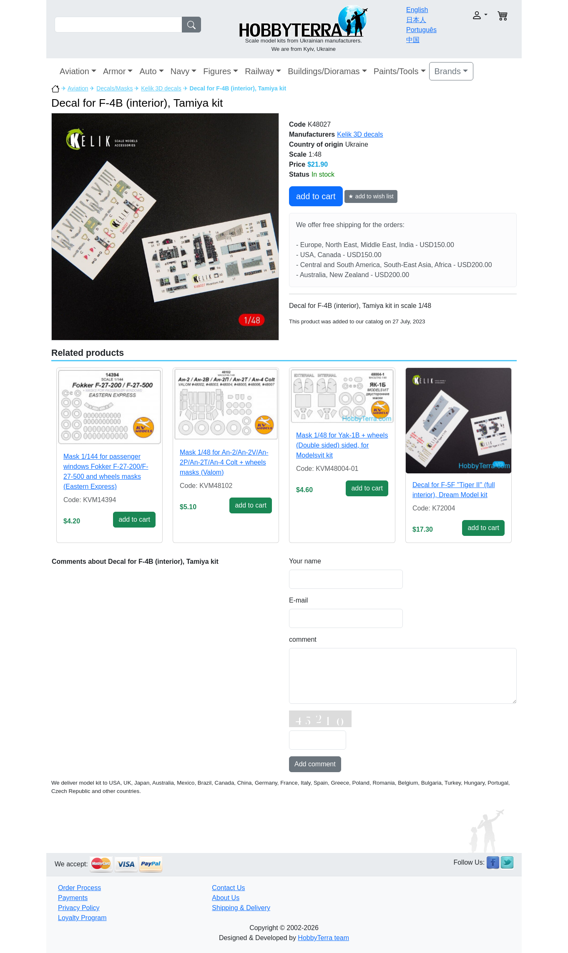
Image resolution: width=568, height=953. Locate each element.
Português (421, 29)
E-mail (298, 600)
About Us (225, 897)
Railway (259, 71)
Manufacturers (312, 134)
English (417, 9)
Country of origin (316, 144)
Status (299, 174)
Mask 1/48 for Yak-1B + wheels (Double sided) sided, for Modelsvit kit (342, 445)
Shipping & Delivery (241, 907)
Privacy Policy (79, 907)
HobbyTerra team (323, 937)
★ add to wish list (371, 196)
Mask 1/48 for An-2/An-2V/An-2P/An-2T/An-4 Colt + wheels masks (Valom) (224, 462)
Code (297, 124)
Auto (147, 71)
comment (303, 639)
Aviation (74, 71)
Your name (305, 561)
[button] (466, 15)
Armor (114, 71)
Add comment (315, 764)
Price (297, 164)
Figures (217, 71)
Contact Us (228, 887)
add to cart (316, 196)
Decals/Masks (114, 88)
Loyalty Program (82, 917)
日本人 (416, 19)
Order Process (79, 887)
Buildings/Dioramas (323, 71)
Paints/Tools (396, 71)
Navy (180, 71)
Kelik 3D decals (161, 88)
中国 (413, 39)
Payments (73, 897)
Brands (448, 71)
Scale (298, 154)
